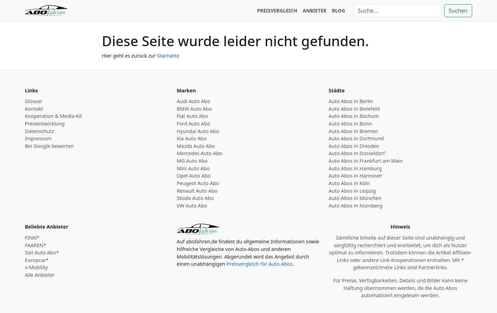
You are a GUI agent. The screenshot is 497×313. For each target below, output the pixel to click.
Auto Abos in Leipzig (352, 191)
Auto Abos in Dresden (354, 146)
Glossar (33, 101)
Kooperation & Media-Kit (53, 116)
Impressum (38, 138)
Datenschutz (39, 131)
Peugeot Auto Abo (198, 183)
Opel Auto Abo (194, 175)
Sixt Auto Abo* (42, 252)
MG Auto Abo (192, 161)
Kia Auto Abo (192, 138)
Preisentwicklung (45, 123)
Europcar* (37, 260)
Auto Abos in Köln (349, 183)
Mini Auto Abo (193, 168)
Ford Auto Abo (193, 123)
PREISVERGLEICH (277, 10)
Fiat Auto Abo (192, 116)
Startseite (168, 55)
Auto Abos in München (355, 198)
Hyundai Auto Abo (198, 131)
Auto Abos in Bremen (353, 131)
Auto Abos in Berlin (351, 101)
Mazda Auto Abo (196, 146)
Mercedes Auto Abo (199, 153)
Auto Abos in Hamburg (355, 168)
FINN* (32, 237)
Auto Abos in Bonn (350, 123)
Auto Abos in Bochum (354, 116)
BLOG (338, 10)
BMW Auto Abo (194, 108)
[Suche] (397, 10)
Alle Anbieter (40, 275)
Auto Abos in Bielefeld (354, 108)
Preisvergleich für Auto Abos (259, 264)
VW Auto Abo (192, 205)
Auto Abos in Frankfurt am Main (366, 161)
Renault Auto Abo (197, 191)
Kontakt (34, 108)
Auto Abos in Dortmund (356, 138)
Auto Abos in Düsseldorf (357, 153)
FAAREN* (35, 245)
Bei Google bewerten (49, 146)
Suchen (458, 10)
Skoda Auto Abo (195, 198)
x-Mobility (36, 267)
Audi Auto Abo (193, 101)
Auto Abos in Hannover (355, 175)
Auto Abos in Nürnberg (355, 205)
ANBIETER (315, 10)
